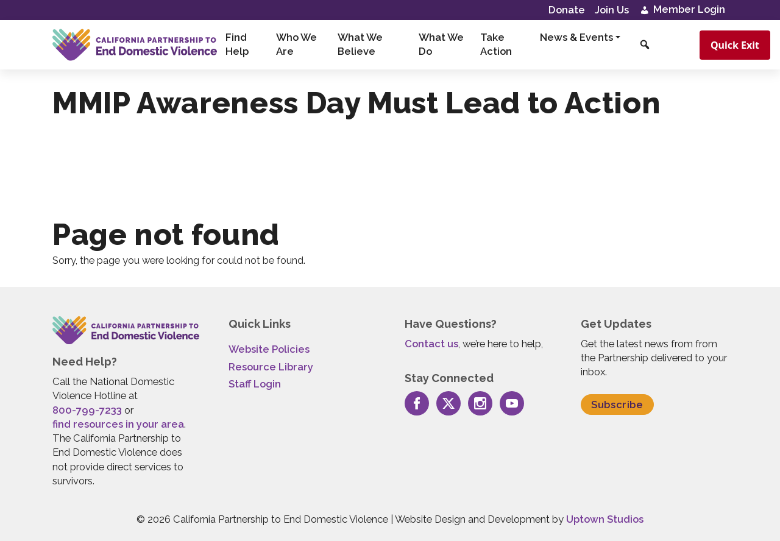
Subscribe (617, 404)
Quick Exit (735, 45)
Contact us (431, 344)
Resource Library (271, 367)
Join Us (612, 10)
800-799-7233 (87, 410)
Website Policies (269, 349)
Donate (566, 10)
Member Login (682, 10)
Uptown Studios (605, 519)
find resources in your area (118, 424)
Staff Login (255, 384)
